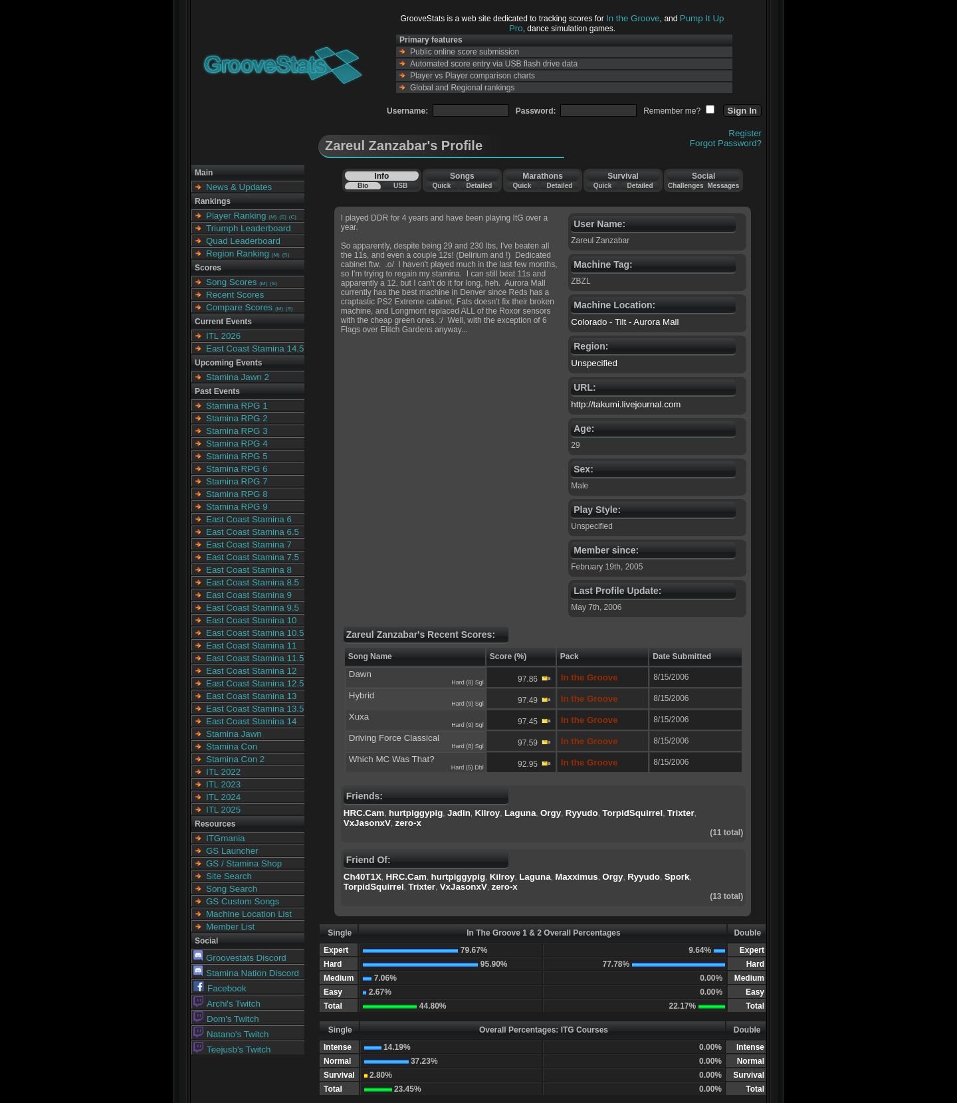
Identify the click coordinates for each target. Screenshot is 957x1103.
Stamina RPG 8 (237, 494)
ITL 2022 (223, 772)
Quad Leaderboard (243, 241)
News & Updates (239, 187)
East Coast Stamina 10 (251, 620)
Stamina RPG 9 (237, 507)
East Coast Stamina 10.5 (255, 633)
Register (745, 133)
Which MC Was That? (392, 759)
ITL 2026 (223, 336)
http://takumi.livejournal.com (626, 404)
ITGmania (225, 838)
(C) (292, 217)
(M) (272, 217)
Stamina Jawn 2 (237, 377)
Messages (723, 185)
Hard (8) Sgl (467, 682)
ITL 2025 (223, 810)
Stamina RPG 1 (237, 406)
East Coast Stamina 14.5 (255, 348)
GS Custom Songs (242, 901)
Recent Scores (235, 295)
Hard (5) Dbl (467, 767)
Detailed (479, 185)
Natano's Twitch (230, 1034)
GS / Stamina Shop (244, 863)
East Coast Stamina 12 (251, 671)
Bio (363, 185)
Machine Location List (249, 914)
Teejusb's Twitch (231, 1049)
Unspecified (594, 363)
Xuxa (359, 717)
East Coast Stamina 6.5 (252, 532)
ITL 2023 (223, 784)
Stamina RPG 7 (237, 481)
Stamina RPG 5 (237, 456)
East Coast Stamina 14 (251, 721)
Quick (441, 185)
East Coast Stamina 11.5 (255, 658)
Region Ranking (237, 253)
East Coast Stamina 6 (249, 519)
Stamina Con (231, 747)
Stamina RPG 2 (237, 418)
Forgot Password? (726, 143)
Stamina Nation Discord (246, 973)
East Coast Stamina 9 (249, 595)
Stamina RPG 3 (237, 431)
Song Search (231, 889)
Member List (230, 927)
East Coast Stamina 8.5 (252, 582)
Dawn (360, 674)
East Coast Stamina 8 (249, 570)
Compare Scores (239, 307)
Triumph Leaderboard (248, 228)
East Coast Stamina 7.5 (252, 557)
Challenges (685, 185)
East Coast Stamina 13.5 (255, 709)
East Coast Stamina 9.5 (252, 608)
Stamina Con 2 (235, 759)
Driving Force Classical (394, 738)
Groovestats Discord (239, 958)
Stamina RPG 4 (237, 444)
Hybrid (362, 695)
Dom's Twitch (226, 1019)
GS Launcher (232, 851)
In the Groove (633, 18)
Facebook (220, 988)
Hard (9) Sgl (467, 703)
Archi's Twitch (227, 1004)
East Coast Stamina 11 (251, 646)
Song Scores (231, 282)
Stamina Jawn (234, 734)
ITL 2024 (223, 797)
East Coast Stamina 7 (249, 545)
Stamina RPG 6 (237, 469)
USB (400, 185)
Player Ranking (236, 216)
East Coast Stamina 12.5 (255, 683)
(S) (282, 217)
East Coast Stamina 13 (251, 696)
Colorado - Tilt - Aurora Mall (625, 322)
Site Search (229, 876)
